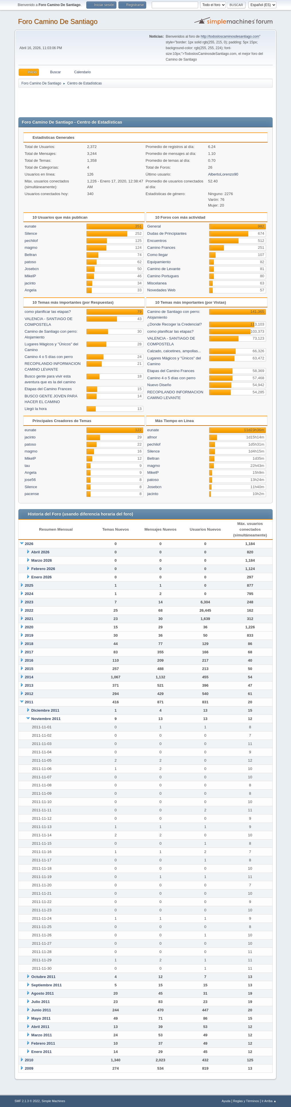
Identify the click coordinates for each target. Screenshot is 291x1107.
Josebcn (32, 269)
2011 (29, 702)
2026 (29, 544)
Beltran (31, 255)
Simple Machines (53, 1101)
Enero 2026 (41, 577)
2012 (29, 694)
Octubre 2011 (43, 977)
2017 (29, 652)
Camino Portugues (163, 276)
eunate (30, 226)
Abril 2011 (40, 1027)
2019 (29, 635)
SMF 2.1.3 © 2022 (27, 1101)
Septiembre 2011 (46, 985)
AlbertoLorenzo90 (223, 174)
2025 (29, 585)
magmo (31, 247)
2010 (29, 1060)
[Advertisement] (119, 101)
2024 (29, 594)
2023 (29, 602)
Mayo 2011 (40, 1018)
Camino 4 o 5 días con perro (49, 357)
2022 (29, 610)
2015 (29, 669)
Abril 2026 (40, 552)
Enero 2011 (41, 1052)
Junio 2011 (41, 1010)
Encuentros (157, 240)
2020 (29, 627)
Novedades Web (161, 290)
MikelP (30, 276)
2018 (29, 644)
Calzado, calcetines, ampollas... (174, 351)
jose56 (30, 480)
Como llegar (157, 255)
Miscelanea (157, 283)
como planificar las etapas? (48, 311)
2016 (29, 660)
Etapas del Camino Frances (48, 389)
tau (27, 465)
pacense (32, 494)
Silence (31, 233)
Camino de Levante (164, 269)
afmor (152, 437)
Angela (31, 290)
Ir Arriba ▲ (269, 1101)
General (154, 226)
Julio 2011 (40, 1002)
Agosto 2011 (42, 993)
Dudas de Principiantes (167, 233)
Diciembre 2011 (45, 710)
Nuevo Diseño (159, 385)
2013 (29, 685)
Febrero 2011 (43, 1043)
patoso (30, 262)
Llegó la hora (36, 409)
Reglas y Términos (246, 1101)
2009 (29, 1068)
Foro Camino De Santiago (57, 21)
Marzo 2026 (41, 560)
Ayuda (226, 1101)
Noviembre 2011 (45, 719)
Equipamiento (159, 262)
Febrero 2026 (43, 569)
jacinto (30, 283)
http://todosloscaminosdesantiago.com (230, 36)
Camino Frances (161, 247)
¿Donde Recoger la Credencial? (174, 324)
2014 (29, 677)
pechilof (31, 240)
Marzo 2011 (41, 1035)
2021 (29, 619)
